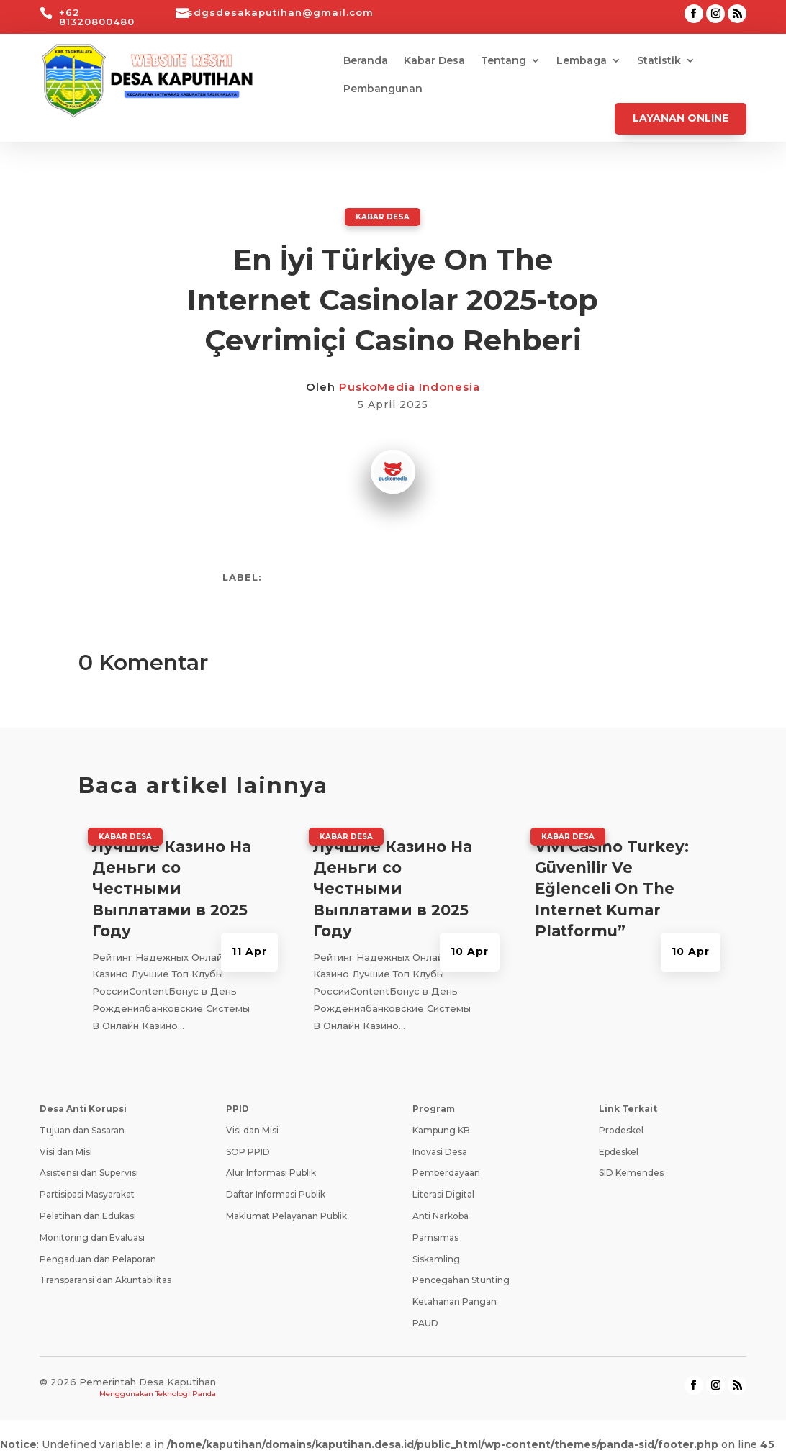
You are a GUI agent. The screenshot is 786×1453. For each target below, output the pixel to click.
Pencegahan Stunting (461, 1279)
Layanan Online (680, 118)
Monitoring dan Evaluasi (92, 1236)
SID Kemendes (631, 1172)
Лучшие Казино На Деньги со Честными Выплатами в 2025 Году (171, 888)
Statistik (659, 61)
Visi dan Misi (66, 1151)
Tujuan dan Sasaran (82, 1129)
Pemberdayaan (446, 1172)
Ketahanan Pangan (454, 1300)
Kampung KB (441, 1129)
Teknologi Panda (185, 1393)
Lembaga (581, 61)
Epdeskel (618, 1151)
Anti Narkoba (440, 1215)
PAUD (425, 1322)
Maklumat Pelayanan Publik (286, 1215)
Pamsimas (435, 1236)
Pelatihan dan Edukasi (88, 1215)
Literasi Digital (443, 1193)
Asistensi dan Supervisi (89, 1172)
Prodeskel (621, 1129)
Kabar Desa (434, 61)
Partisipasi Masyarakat (87, 1193)
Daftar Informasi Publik (275, 1193)
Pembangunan (383, 89)
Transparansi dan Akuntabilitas (105, 1279)
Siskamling (436, 1258)
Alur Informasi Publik (271, 1172)
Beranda (365, 61)
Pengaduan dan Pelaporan (98, 1258)
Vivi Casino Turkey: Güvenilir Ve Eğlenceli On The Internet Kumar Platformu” (612, 888)
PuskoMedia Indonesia (409, 386)
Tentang (503, 61)
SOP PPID (248, 1151)
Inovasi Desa (439, 1151)
